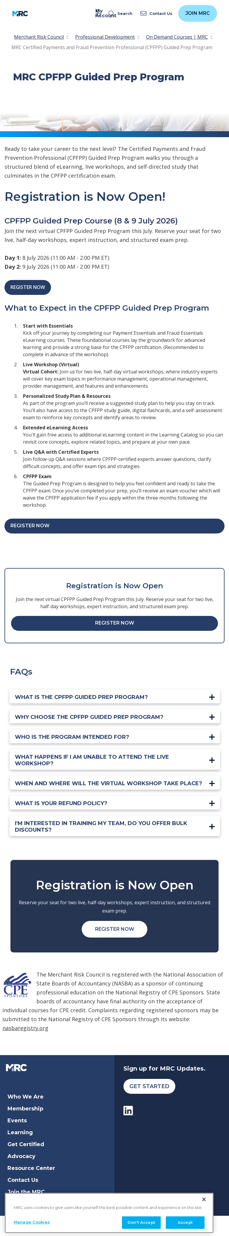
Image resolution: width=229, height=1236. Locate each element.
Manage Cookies (32, 1220)
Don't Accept (141, 1220)
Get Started (149, 1086)
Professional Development (105, 37)
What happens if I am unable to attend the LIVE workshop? (92, 760)
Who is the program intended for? (72, 737)
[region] (109, 1211)
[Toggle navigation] (36, 13)
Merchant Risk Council (39, 37)
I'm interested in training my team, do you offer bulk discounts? (101, 826)
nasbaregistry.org (25, 1028)
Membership (25, 1108)
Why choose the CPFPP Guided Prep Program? (89, 717)
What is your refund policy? (61, 803)
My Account (99, 13)
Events (17, 1120)
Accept (185, 1220)
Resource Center (31, 1168)
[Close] (204, 1197)
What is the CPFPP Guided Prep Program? (81, 697)
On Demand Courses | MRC (177, 37)
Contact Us (22, 1180)
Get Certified (25, 1144)
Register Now (27, 287)
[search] (122, 13)
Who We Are (25, 1096)
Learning (20, 1132)
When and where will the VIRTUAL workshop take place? (108, 783)
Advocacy (21, 1156)
